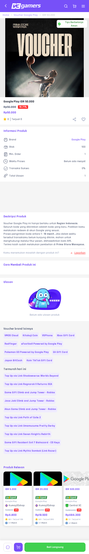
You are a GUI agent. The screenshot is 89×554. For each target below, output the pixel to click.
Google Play (79, 139)
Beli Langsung (55, 547)
